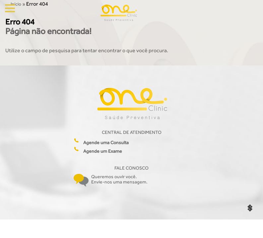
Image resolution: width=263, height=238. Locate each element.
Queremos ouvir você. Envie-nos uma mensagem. (119, 179)
